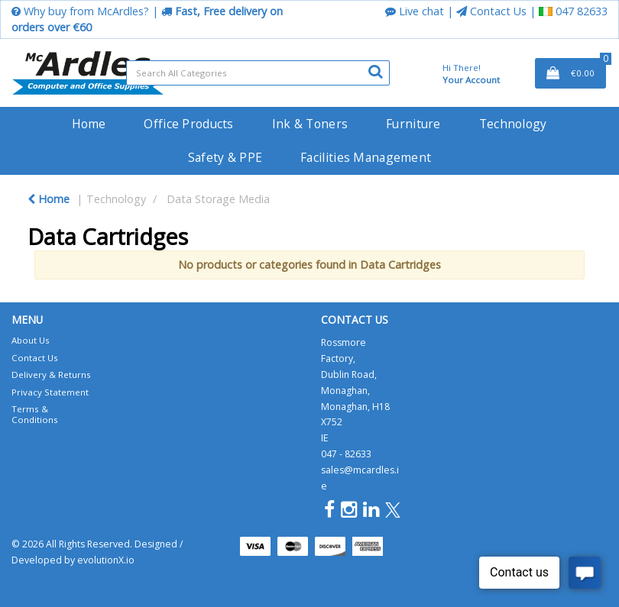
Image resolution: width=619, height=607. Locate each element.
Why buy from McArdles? (80, 11)
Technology (513, 123)
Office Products (188, 123)
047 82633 (573, 11)
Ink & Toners (310, 123)
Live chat (414, 11)
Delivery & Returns (51, 374)
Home (88, 123)
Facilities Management (365, 157)
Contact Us (491, 11)
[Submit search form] (375, 71)
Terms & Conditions (34, 414)
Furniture (413, 123)
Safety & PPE (225, 157)
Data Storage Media (218, 199)
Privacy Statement (50, 392)
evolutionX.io (105, 560)
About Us (30, 340)
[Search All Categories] (258, 73)
